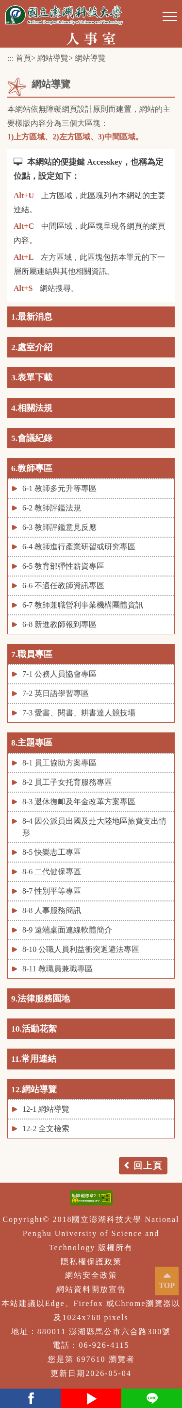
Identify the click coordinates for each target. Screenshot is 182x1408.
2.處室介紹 (31, 347)
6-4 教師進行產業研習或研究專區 (78, 547)
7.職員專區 (31, 654)
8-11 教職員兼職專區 (57, 969)
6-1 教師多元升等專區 (59, 488)
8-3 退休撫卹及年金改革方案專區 (78, 801)
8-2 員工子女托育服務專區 (67, 782)
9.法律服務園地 (40, 998)
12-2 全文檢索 (45, 1128)
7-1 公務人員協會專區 (59, 674)
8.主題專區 (31, 742)
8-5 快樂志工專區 (51, 852)
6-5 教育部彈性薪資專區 (63, 566)
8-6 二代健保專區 (51, 871)
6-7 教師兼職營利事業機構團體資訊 (82, 605)
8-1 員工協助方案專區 (59, 763)
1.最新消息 (31, 317)
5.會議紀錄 (31, 438)
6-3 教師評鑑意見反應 (59, 527)
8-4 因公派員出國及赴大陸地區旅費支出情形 (94, 827)
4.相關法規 (31, 408)
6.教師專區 (31, 468)
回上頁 (148, 1166)
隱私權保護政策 (91, 1261)
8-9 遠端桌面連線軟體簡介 (67, 930)
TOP (167, 1285)
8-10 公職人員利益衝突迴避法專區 (80, 949)
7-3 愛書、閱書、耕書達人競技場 (78, 713)
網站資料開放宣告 (91, 1289)
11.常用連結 (33, 1059)
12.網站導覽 (34, 1089)
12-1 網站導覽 (45, 1109)
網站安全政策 (91, 1275)
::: (10, 58)
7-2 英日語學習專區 (55, 693)
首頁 (23, 58)
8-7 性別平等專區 (51, 891)
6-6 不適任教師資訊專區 (63, 585)
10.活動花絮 (34, 1029)
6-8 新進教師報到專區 (59, 624)
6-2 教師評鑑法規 (51, 508)
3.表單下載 (31, 377)
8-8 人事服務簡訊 (51, 910)
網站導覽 (52, 58)
